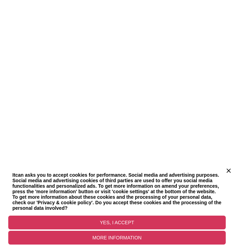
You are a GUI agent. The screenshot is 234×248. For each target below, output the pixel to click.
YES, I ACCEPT (117, 222)
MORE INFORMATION (117, 237)
